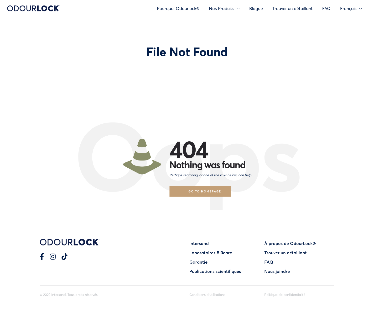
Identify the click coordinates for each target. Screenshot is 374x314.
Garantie (198, 262)
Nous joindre (277, 271)
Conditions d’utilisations (207, 294)
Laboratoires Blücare (210, 252)
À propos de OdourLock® (290, 243)
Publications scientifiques (215, 271)
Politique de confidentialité (284, 294)
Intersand (199, 243)
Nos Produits (224, 8)
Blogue (256, 8)
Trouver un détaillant (292, 8)
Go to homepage (204, 191)
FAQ (326, 8)
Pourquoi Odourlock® (178, 8)
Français (351, 8)
